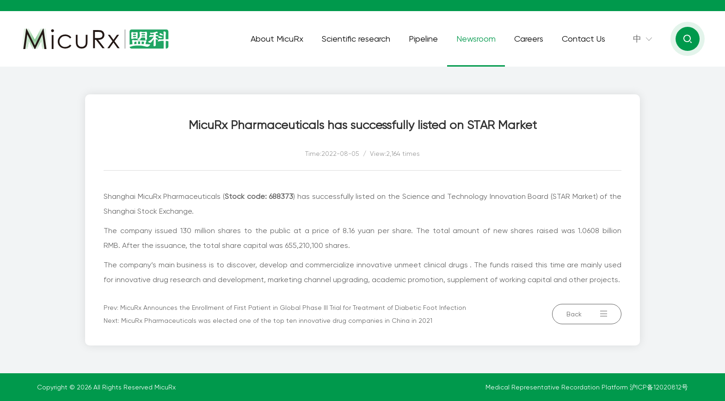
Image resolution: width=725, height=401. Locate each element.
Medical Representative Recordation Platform (557, 387)
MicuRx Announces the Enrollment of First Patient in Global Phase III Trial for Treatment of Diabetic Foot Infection (293, 307)
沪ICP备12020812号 (659, 387)
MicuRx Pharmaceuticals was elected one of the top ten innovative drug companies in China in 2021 (276, 320)
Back (586, 314)
